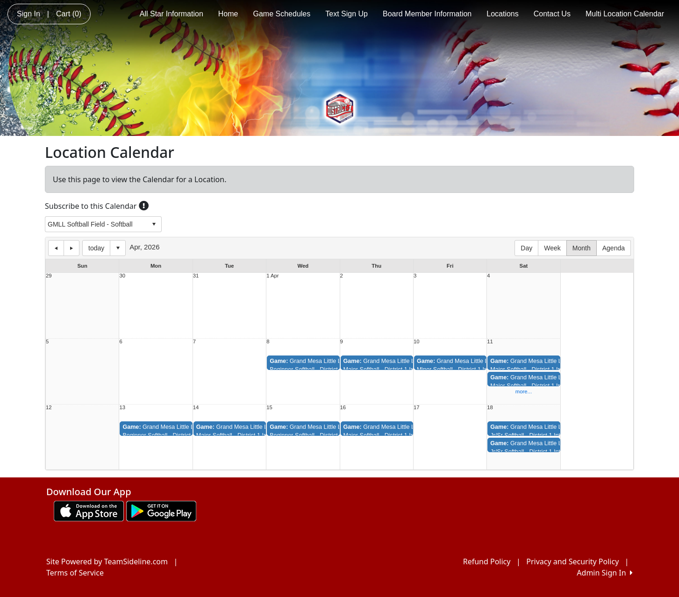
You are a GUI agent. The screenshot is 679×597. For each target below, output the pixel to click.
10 (417, 341)
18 (490, 407)
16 (343, 407)
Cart (68, 14)
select (153, 224)
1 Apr (272, 275)
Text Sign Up (346, 14)
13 (122, 407)
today (96, 248)
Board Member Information (427, 14)
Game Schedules (282, 14)
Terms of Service (75, 573)
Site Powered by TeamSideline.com (107, 561)
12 (49, 407)
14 (196, 407)
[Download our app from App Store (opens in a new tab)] (89, 510)
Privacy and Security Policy (572, 561)
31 (196, 275)
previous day (56, 248)
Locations (502, 14)
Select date (118, 248)
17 (417, 407)
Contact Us (552, 14)
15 (269, 407)
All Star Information (171, 14)
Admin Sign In (605, 573)
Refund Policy (487, 561)
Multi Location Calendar (625, 14)
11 (490, 341)
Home (228, 14)
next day (71, 248)
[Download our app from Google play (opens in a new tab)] (161, 510)
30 (122, 275)
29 (49, 275)
